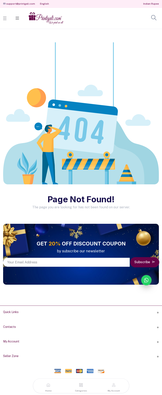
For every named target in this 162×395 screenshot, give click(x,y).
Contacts (9, 326)
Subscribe (144, 262)
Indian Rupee (151, 3)
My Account (11, 341)
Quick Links (11, 312)
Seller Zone (11, 356)
